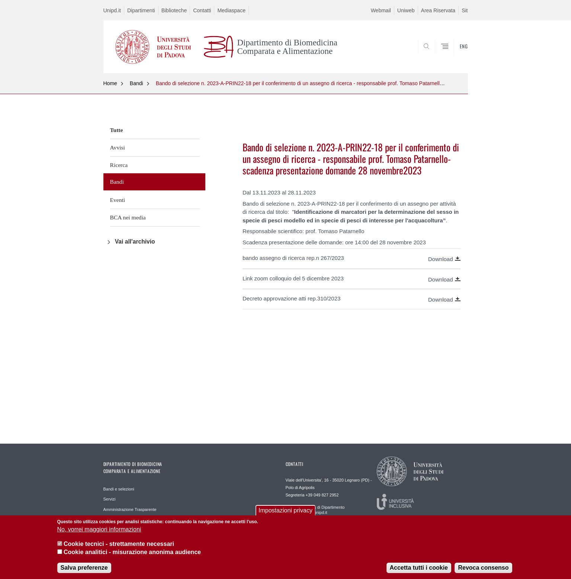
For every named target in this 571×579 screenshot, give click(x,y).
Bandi (136, 83)
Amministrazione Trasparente (130, 509)
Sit (465, 10)
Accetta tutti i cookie (419, 572)
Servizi (109, 499)
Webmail (381, 10)
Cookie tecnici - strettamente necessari (119, 548)
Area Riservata (438, 10)
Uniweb (406, 10)
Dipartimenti (141, 10)
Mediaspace (231, 10)
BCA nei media (128, 217)
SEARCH (454, 55)
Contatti (202, 10)
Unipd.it (112, 10)
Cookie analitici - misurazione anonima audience (132, 556)
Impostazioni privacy (285, 515)
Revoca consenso (483, 572)
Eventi (117, 200)
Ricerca (119, 165)
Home (110, 83)
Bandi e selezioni (118, 489)
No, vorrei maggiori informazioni (99, 534)
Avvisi (117, 147)
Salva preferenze (84, 572)
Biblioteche (174, 10)
